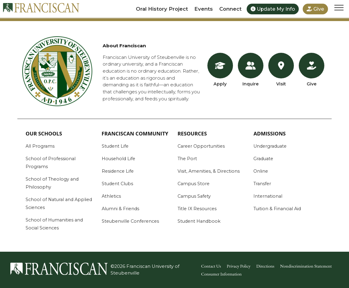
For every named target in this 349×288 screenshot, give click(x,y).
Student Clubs (117, 183)
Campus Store (194, 183)
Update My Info (273, 9)
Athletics (111, 196)
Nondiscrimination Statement (306, 266)
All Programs (40, 146)
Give (315, 9)
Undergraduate (270, 146)
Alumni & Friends (120, 208)
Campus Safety (194, 196)
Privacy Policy (239, 266)
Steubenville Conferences (130, 221)
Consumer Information (221, 274)
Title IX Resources (197, 208)
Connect (230, 9)
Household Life (118, 158)
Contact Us (211, 266)
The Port (187, 158)
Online (260, 171)
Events (203, 9)
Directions (265, 266)
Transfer (262, 183)
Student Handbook (199, 221)
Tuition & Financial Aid (277, 208)
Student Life (115, 146)
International (267, 196)
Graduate (263, 158)
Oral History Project (162, 9)
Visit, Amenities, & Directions (209, 171)
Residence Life (118, 171)
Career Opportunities (201, 146)
